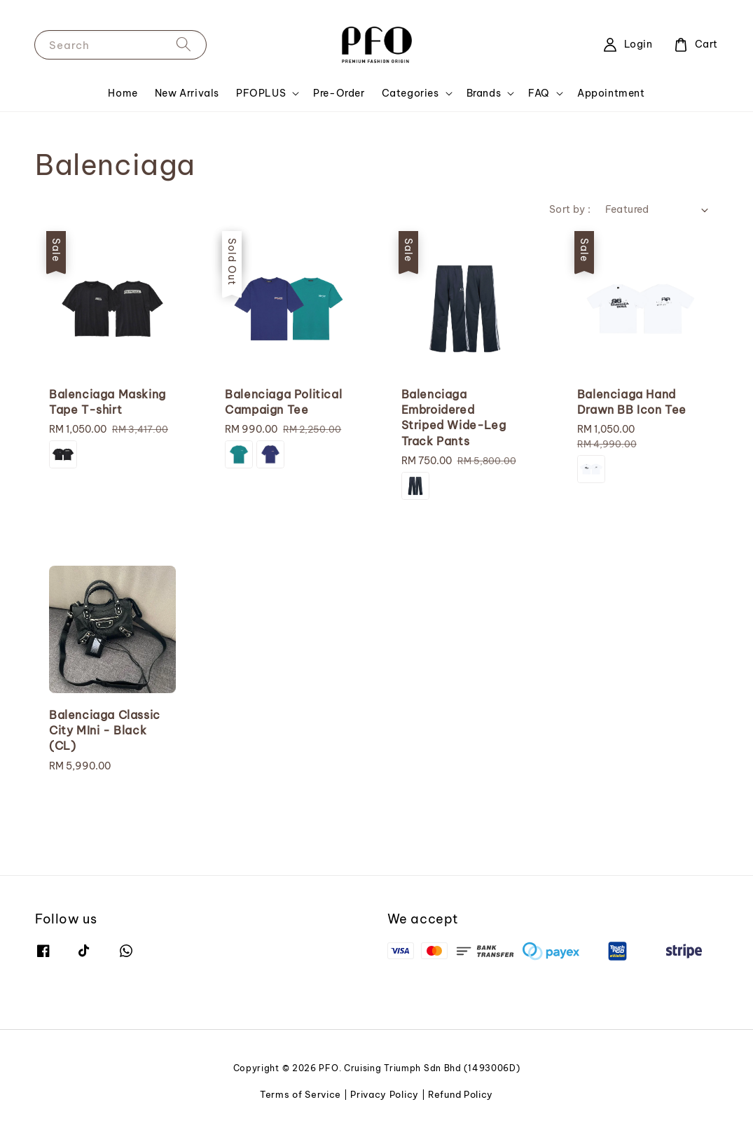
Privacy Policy (384, 1094)
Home (122, 93)
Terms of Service (300, 1094)
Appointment (611, 93)
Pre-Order (338, 93)
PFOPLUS (261, 93)
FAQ (539, 93)
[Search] (183, 44)
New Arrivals (187, 93)
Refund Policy (460, 1094)
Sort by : (570, 209)
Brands (484, 93)
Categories (410, 93)
